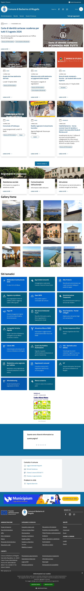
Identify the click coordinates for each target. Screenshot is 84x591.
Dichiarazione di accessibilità (50, 565)
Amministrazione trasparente (50, 556)
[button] (42, 588)
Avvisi (6, 24)
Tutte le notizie (42, 164)
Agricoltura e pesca (47, 545)
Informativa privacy (47, 559)
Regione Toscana (5, 2)
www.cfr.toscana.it (42, 421)
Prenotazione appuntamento (30, 556)
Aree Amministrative (7, 530)
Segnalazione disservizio (28, 559)
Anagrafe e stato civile (28, 527)
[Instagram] (62, 9)
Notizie (65, 527)
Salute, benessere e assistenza (50, 539)
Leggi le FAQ (25, 562)
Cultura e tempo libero (28, 530)
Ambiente (45, 536)
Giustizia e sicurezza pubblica (50, 530)
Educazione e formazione (49, 527)
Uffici (2, 533)
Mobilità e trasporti (27, 547)
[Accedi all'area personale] (74, 2)
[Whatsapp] (66, 9)
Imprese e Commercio (28, 536)
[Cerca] (81, 9)
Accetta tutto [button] (36, 584)
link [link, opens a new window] (58, 581)
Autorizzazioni (46, 542)
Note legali (45, 562)
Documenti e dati (5, 545)
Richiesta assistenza (27, 565)
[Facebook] (58, 9)
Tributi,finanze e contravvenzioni (51, 533)
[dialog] (42, 581)
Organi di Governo (6, 527)
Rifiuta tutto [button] (48, 584)
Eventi (65, 544)
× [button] (82, 573)
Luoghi (65, 541)
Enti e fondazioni (5, 536)
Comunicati (63, 120)
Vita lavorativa (26, 533)
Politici (3, 539)
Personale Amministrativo (8, 542)
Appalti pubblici (26, 539)
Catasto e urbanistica (27, 542)
